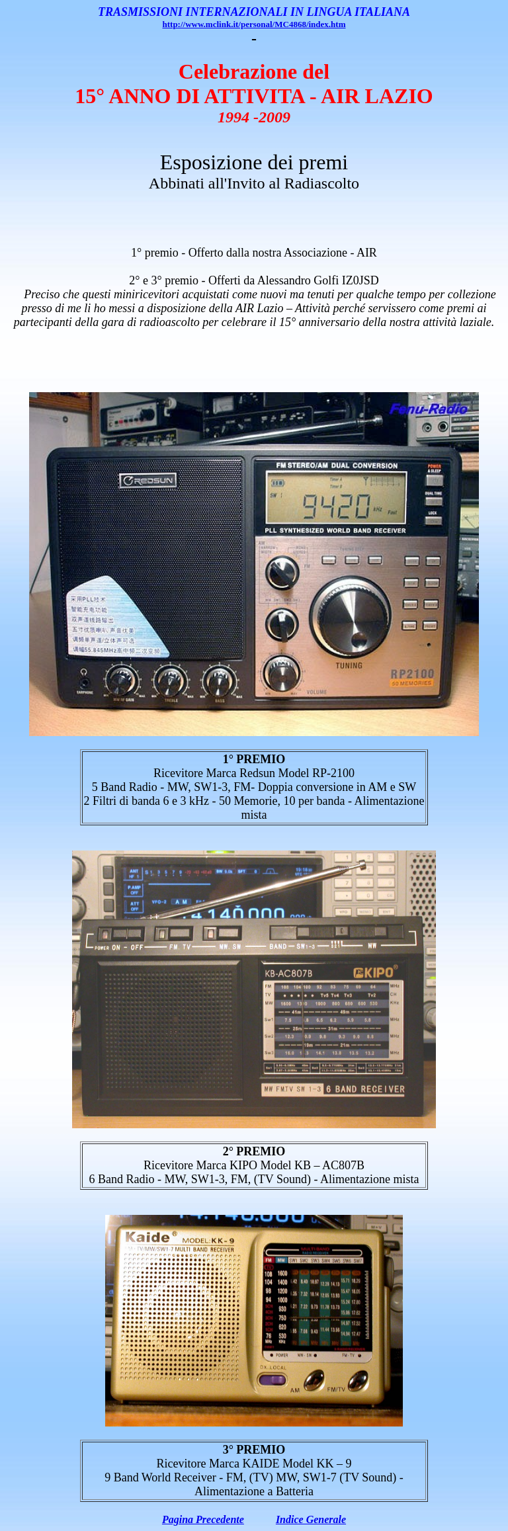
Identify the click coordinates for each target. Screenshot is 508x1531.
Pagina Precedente (203, 1519)
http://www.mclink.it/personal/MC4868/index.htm (254, 24)
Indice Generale (311, 1519)
